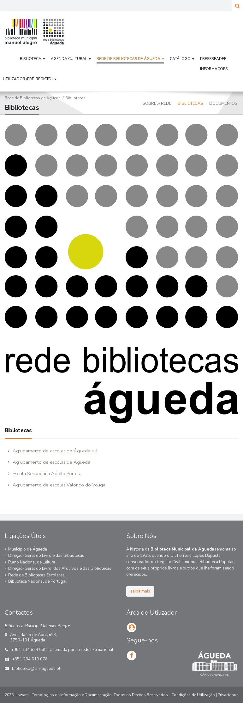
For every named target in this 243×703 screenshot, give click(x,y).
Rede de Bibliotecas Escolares (36, 575)
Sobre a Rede (157, 103)
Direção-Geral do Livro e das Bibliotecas (46, 555)
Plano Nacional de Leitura (31, 562)
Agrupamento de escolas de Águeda (50, 462)
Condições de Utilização (193, 694)
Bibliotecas (190, 103)
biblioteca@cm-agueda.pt (36, 668)
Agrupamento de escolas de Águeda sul (54, 451)
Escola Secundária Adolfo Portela (46, 473)
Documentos (223, 103)
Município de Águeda (27, 549)
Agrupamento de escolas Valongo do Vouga (58, 485)
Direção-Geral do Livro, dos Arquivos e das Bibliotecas (59, 568)
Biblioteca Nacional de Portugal (37, 581)
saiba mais (140, 591)
